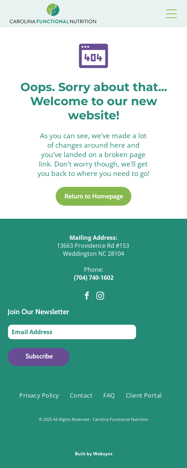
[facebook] (87, 297)
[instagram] (100, 297)
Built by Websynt (93, 454)
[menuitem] (39, 395)
